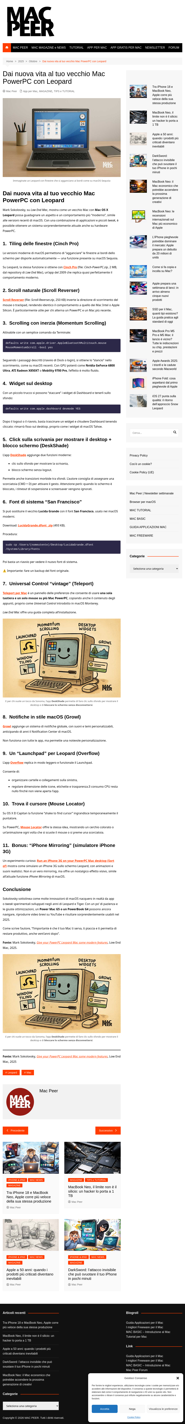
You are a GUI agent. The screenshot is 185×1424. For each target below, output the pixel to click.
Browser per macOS (143, 501)
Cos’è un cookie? (141, 464)
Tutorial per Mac (136, 1336)
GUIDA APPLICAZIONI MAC (148, 527)
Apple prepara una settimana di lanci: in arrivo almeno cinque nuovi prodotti (165, 291)
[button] (178, 1378)
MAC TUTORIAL (140, 510)
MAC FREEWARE (141, 535)
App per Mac (30, 91)
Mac (29, 1072)
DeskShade (18, 455)
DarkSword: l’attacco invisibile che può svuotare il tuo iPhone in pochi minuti (92, 1274)
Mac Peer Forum (137, 1370)
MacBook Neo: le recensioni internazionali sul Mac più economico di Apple (164, 219)
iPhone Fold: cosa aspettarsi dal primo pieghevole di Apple (165, 382)
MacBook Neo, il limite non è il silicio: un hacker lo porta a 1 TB (92, 1191)
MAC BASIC (138, 518)
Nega (132, 1408)
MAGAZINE (45, 91)
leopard (12, 1072)
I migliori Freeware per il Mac (144, 1327)
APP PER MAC (97, 47)
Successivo (108, 1130)
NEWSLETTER (155, 47)
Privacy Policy (139, 455)
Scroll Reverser (13, 300)
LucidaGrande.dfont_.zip (35, 525)
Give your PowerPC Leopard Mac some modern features (72, 942)
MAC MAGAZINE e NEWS (49, 47)
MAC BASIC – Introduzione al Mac (148, 1332)
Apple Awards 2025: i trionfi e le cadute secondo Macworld (165, 365)
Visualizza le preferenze (163, 1408)
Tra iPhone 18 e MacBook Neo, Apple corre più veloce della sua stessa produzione (29, 1197)
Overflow (16, 763)
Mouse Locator (31, 827)
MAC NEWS (36, 1180)
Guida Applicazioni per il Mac (144, 1322)
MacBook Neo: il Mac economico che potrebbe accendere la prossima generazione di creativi (26, 1380)
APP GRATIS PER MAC (126, 47)
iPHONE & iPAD (16, 1180)
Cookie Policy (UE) (142, 472)
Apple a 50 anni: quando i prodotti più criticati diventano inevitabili (30, 1274)
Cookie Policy (134, 1417)
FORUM (174, 47)
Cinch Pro (70, 267)
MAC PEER (20, 47)
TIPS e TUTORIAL (64, 91)
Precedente (15, 1130)
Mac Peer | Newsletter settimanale (152, 493)
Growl (7, 726)
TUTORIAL (76, 47)
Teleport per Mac (15, 593)
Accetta (104, 1408)
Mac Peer (10, 91)
